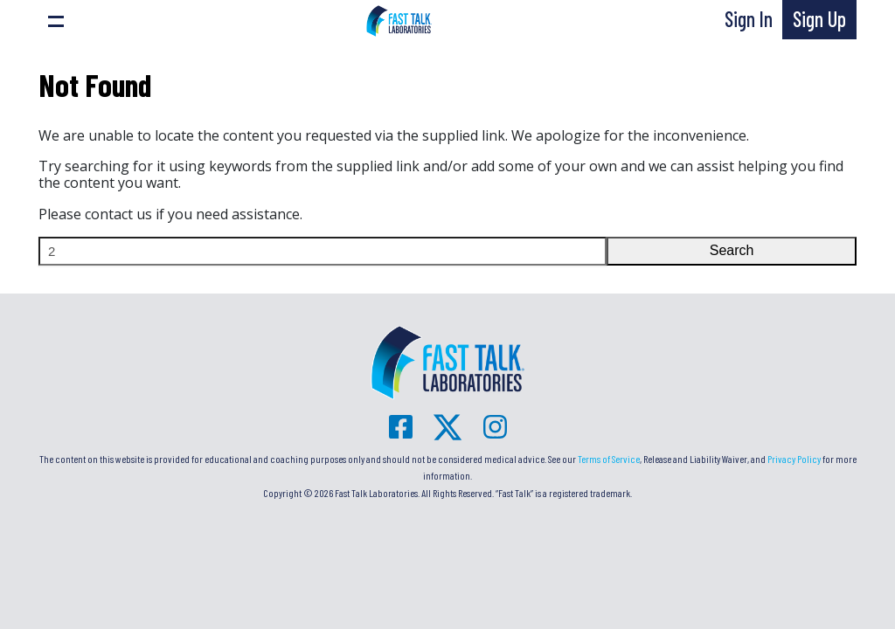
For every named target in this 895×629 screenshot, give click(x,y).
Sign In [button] (749, 18)
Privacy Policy (794, 459)
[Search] (322, 251)
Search (732, 250)
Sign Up (819, 18)
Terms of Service (609, 459)
